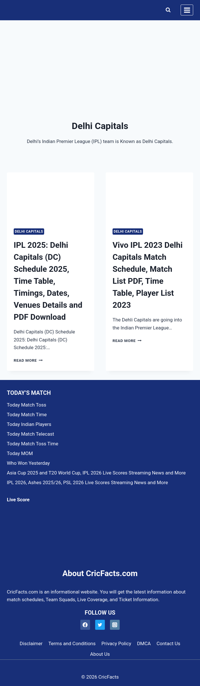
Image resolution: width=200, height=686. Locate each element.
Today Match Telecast (30, 434)
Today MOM (20, 453)
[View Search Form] (167, 10)
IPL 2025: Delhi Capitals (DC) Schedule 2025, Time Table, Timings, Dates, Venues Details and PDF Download (48, 281)
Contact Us (168, 643)
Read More (28, 360)
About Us (100, 654)
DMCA (144, 643)
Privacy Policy (116, 643)
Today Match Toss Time (32, 443)
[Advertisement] (100, 63)
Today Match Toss (26, 405)
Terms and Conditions (72, 643)
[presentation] (50, 197)
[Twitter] (100, 625)
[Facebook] (85, 625)
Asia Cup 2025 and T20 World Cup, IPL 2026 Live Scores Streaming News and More (96, 473)
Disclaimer (31, 643)
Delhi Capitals (29, 232)
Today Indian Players (29, 424)
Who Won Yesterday (28, 463)
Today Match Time (27, 414)
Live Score (18, 499)
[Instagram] (115, 625)
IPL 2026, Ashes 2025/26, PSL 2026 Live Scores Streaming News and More (87, 482)
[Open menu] (187, 10)
